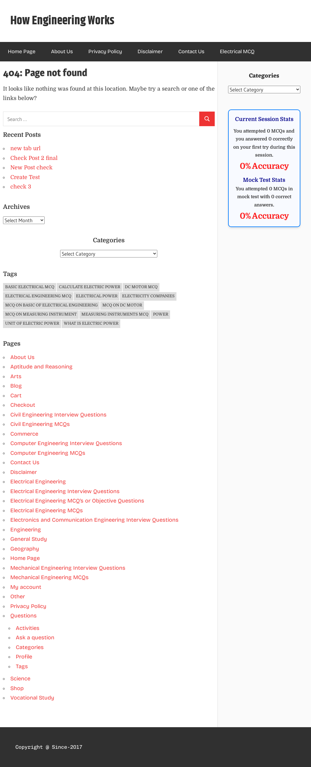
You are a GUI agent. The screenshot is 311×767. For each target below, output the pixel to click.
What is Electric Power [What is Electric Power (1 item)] (91, 323)
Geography (24, 548)
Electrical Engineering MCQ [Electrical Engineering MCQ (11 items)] (38, 296)
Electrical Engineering (38, 481)
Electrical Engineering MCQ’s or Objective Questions (77, 500)
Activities (27, 628)
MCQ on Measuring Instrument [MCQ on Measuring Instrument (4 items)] (41, 314)
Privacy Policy (105, 51)
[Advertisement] (264, 376)
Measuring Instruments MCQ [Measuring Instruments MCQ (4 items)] (115, 314)
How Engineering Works (62, 21)
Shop (17, 688)
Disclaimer (150, 51)
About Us (62, 51)
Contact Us (191, 51)
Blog (16, 385)
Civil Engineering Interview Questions (58, 414)
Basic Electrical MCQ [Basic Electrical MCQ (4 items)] (29, 287)
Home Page (22, 51)
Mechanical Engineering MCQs (49, 577)
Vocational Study (32, 697)
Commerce (24, 433)
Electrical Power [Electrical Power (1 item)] (97, 296)
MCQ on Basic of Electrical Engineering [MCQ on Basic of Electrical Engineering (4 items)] (51, 305)
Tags (22, 666)
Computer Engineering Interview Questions (66, 443)
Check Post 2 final (34, 158)
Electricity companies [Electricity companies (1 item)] (148, 296)
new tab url (25, 148)
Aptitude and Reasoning (41, 366)
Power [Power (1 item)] (160, 314)
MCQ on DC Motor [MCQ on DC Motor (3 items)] (122, 305)
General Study (28, 539)
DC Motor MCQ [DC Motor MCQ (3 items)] (141, 287)
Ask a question (35, 637)
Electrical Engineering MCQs (46, 510)
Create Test (25, 177)
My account (25, 587)
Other (17, 596)
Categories (30, 647)
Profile (24, 656)
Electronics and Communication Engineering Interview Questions (94, 520)
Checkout (22, 405)
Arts (16, 376)
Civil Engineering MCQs (40, 424)
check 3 (20, 187)
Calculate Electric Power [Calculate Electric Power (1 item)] (89, 287)
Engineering (25, 529)
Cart (16, 395)
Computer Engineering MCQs (47, 453)
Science (20, 678)
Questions (23, 615)
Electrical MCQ (237, 51)
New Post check (31, 167)
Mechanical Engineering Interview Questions (67, 568)
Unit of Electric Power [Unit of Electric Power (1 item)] (32, 323)
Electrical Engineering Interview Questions (65, 491)
